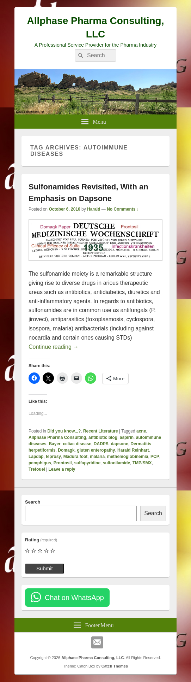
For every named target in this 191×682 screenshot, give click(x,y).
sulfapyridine (87, 462)
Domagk (66, 450)
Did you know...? (64, 431)
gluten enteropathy (96, 450)
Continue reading (54, 347)
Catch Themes (114, 666)
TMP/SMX (142, 462)
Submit (44, 568)
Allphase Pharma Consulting (57, 437)
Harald (93, 209)
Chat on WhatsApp (74, 597)
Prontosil (63, 462)
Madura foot (75, 456)
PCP (154, 456)
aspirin (127, 437)
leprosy (53, 456)
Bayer (54, 443)
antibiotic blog (102, 437)
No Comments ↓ (123, 209)
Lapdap (36, 456)
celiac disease (77, 443)
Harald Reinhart (133, 450)
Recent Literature (100, 431)
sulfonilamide (116, 462)
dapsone (119, 443)
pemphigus (40, 462)
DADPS (101, 443)
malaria (97, 456)
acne (141, 431)
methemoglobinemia (127, 456)
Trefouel (37, 469)
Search (32, 502)
